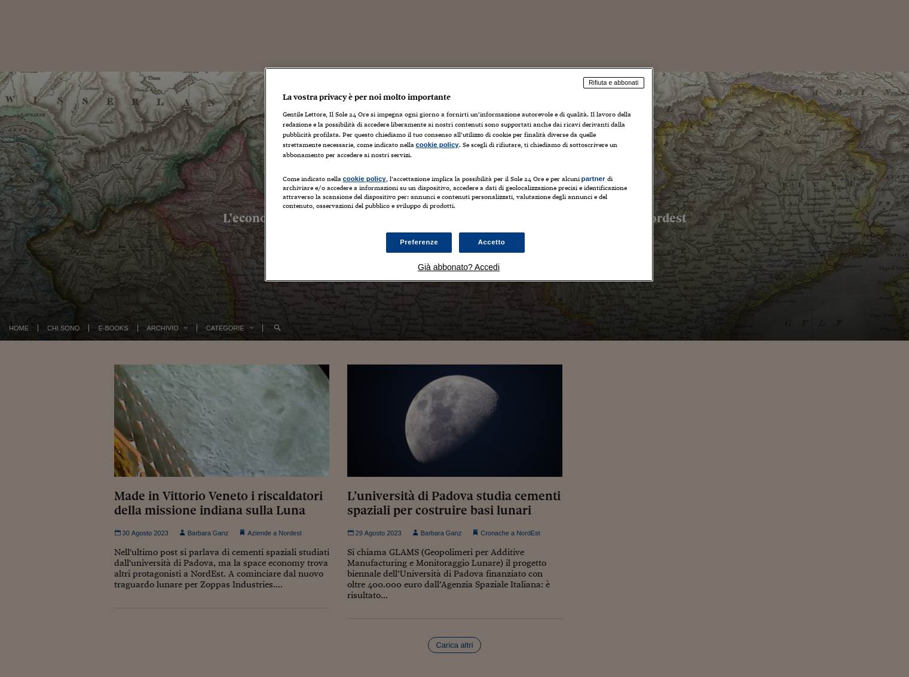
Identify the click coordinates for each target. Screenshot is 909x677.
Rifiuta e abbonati (614, 82)
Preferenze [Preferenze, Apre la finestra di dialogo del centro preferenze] (419, 242)
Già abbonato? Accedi (459, 267)
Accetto (492, 242)
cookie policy (437, 144)
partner (593, 178)
